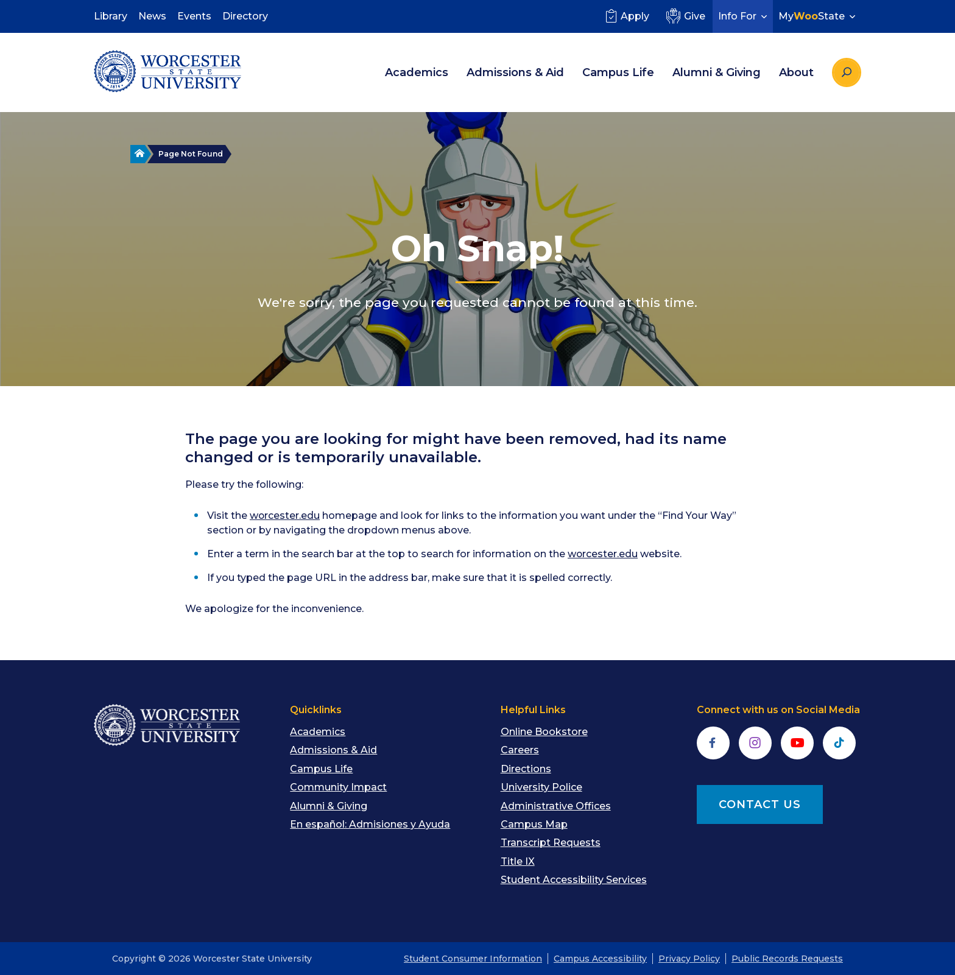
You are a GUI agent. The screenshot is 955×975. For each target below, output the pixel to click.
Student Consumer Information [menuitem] (473, 958)
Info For (744, 16)
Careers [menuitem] (520, 750)
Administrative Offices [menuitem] (556, 806)
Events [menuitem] (194, 16)
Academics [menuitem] (416, 72)
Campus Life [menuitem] (618, 72)
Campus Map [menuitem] (534, 824)
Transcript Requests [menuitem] (551, 842)
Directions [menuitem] (526, 769)
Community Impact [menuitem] (338, 787)
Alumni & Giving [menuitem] (716, 72)
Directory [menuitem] (245, 16)
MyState (818, 16)
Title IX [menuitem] (518, 861)
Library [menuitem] (110, 16)
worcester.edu (285, 515)
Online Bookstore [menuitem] (544, 731)
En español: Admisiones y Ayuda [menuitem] (370, 824)
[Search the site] (846, 72)
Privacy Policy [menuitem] (689, 958)
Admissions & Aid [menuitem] (515, 72)
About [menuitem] (796, 72)
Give (684, 16)
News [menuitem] (152, 16)
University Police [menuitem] (541, 787)
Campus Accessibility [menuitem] (600, 958)
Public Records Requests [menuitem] (787, 958)
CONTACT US (760, 804)
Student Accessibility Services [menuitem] (574, 879)
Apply (625, 16)
